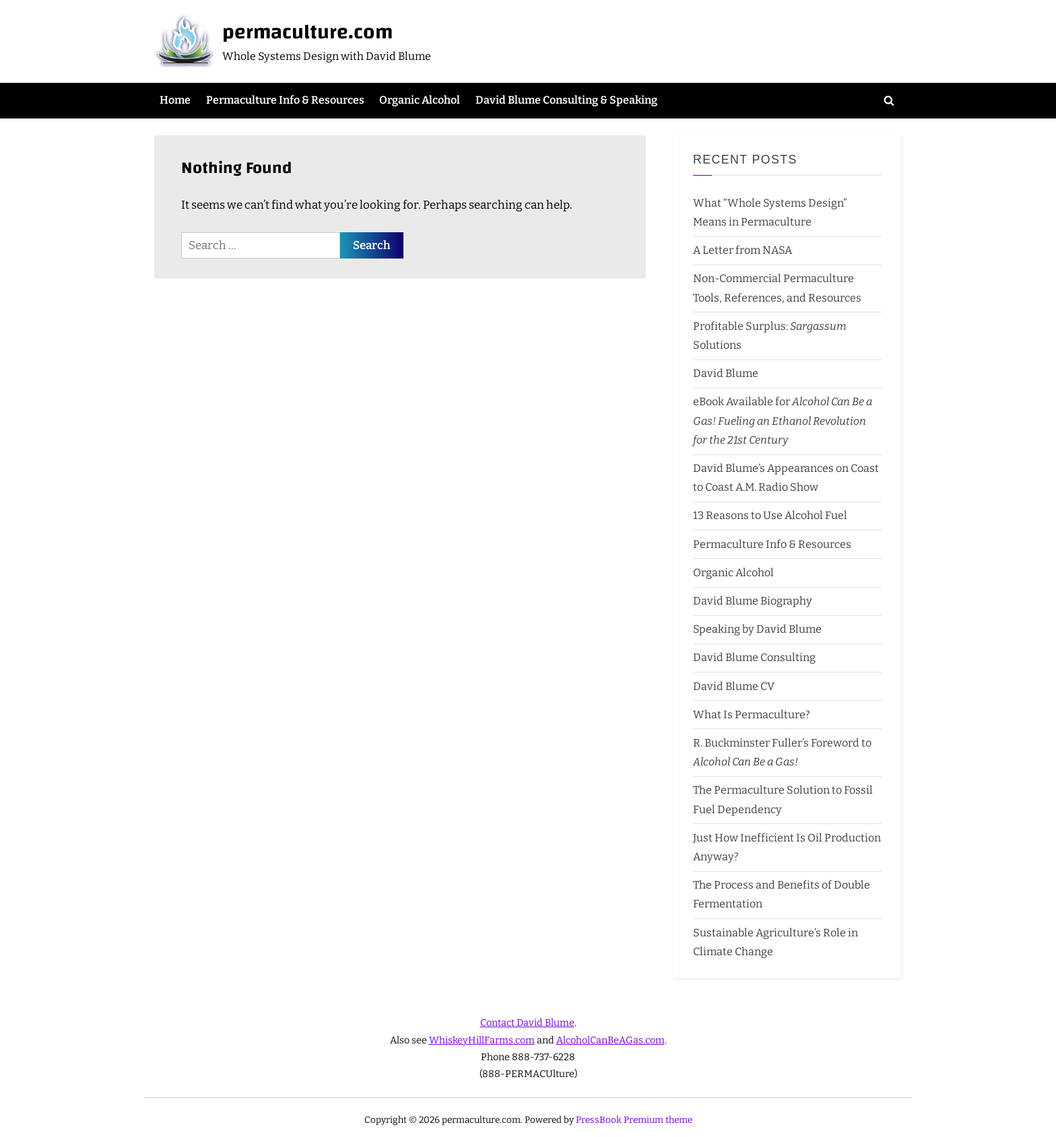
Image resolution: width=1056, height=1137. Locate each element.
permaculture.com (307, 32)
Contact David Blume (527, 1023)
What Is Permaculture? (751, 714)
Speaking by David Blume (757, 629)
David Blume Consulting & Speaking (566, 100)
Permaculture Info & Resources (285, 100)
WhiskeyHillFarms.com (482, 1040)
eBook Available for (782, 420)
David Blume (725, 373)
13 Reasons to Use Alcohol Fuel (770, 515)
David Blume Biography (752, 600)
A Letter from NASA (742, 250)
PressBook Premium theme (634, 1120)
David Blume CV (733, 686)
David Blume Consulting (754, 657)
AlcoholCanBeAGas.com (610, 1040)
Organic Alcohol (419, 100)
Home (175, 100)
